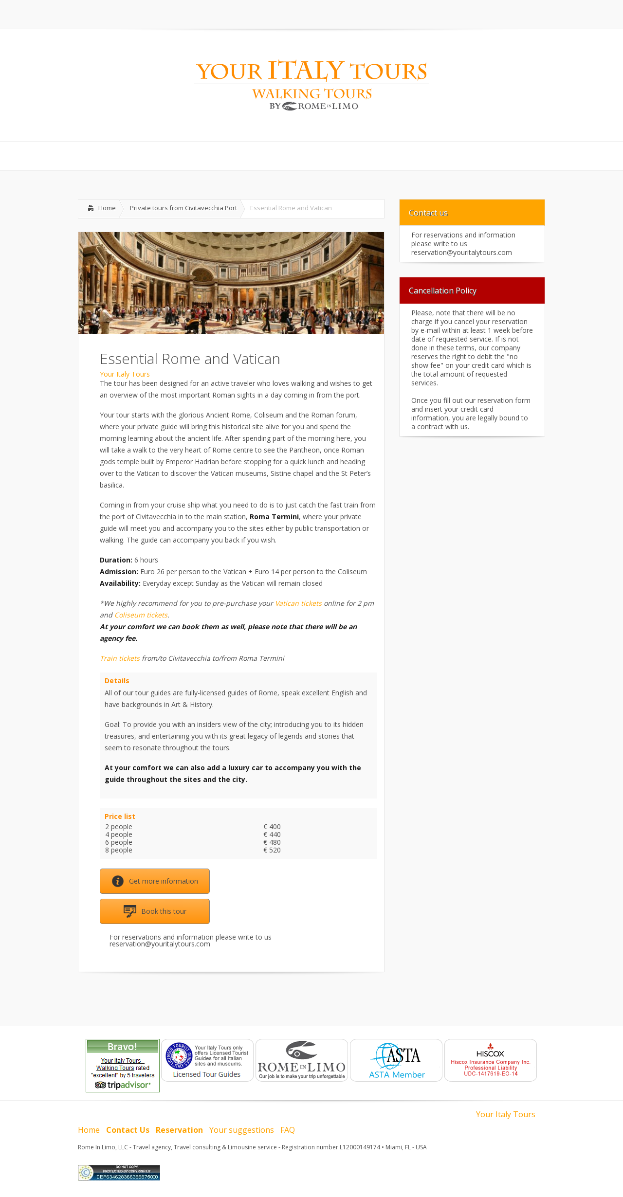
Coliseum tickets (140, 614)
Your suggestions (241, 1129)
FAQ (287, 1129)
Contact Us (127, 1129)
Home (107, 207)
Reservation (179, 1129)
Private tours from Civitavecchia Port (183, 207)
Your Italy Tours (125, 374)
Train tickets (120, 658)
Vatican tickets (298, 603)
